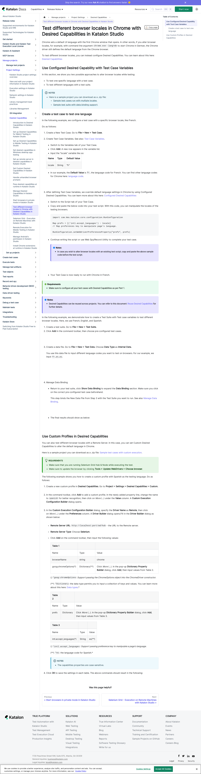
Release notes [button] (9, 21)
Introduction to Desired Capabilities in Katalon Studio (23, 124)
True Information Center (111, 721)
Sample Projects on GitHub (146, 738)
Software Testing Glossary (112, 743)
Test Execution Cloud (43, 734)
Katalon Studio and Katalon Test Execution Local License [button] (16, 45)
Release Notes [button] (54, 9)
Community (138, 726)
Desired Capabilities (52, 59)
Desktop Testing (74, 738)
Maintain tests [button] (9, 307)
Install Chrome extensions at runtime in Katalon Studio (25, 247)
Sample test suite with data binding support (75, 104)
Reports (103, 738)
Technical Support (141, 730)
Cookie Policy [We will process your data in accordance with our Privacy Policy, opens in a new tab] (80, 771)
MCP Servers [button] (8, 55)
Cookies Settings (143, 769)
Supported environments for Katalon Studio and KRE (18, 26)
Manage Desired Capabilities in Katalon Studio (22, 193)
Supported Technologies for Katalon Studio (18, 33)
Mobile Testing (73, 734)
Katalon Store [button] (8, 322)
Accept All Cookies (163, 769)
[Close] (197, 769)
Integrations (72, 747)
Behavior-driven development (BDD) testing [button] (18, 287)
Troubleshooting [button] (10, 317)
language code (75, 176)
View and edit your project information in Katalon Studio (22, 82)
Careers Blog (172, 743)
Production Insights (42, 738)
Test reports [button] (8, 276)
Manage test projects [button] (15, 65)
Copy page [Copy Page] (151, 27)
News (168, 730)
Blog (101, 730)
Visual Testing (73, 743)
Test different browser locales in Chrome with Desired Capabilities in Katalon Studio (22, 210)
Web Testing (72, 726)
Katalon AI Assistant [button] (11, 51)
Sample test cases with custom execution (121, 452)
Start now (184, 9)
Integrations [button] (8, 312)
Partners (170, 734)
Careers (169, 738)
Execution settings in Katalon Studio (22, 89)
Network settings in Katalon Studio (21, 96)
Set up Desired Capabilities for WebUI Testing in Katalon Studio (25, 134)
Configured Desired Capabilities (120, 195)
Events (169, 726)
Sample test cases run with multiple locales (75, 100)
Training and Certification (145, 734)
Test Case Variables (94, 138)
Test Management (41, 730)
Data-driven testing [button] (11, 293)
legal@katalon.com (54, 762)
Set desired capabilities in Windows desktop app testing (24, 152)
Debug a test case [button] (11, 302)
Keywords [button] (7, 298)
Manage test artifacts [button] (12, 267)
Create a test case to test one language (181, 29)
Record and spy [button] (9, 281)
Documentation (140, 721)
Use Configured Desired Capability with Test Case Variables (180, 23)
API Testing (71, 730)
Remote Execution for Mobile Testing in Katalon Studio (24, 229)
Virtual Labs (105, 726)
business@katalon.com (58, 759)
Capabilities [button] (36, 9)
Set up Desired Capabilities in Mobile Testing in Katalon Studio (25, 143)
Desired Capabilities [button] (18, 118)
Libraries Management (19, 108)
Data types (72, 587)
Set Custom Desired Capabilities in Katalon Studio (22, 170)
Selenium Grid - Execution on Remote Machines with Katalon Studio (24, 220)
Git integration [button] (16, 113)
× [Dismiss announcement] (185, 2)
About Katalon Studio (12, 16)
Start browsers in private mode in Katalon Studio (23, 201)
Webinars (103, 734)
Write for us (105, 747)
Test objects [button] (8, 272)
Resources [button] (140, 9)
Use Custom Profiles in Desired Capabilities (179, 36)
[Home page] (44, 17)
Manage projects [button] (10, 60)
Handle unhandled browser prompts (24, 178)
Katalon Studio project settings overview (23, 76)
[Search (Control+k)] (161, 9)
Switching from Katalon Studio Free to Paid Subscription (19, 327)
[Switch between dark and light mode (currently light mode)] (197, 9)
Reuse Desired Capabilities (140, 303)
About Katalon (173, 721)
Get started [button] (7, 39)
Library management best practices (21, 103)
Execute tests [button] (8, 262)
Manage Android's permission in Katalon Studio (22, 238)
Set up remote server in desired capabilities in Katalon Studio (23, 161)
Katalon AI (71, 721)
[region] (100, 769)
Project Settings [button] (13, 70)
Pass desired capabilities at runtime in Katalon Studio (25, 185)
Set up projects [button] (12, 252)
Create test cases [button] (10, 257)
